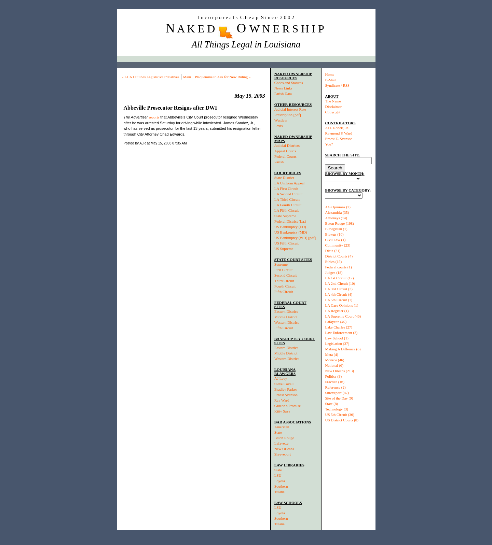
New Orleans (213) (339, 371)
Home (329, 74)
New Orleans (284, 449)
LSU (278, 475)
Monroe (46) (334, 360)
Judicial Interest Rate (290, 109)
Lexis (278, 126)
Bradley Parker (285, 389)
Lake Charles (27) (338, 327)
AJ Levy (280, 378)
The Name (333, 101)
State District (284, 178)
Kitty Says (282, 411)
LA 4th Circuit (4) (338, 294)
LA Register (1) (336, 311)
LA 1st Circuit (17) (339, 278)
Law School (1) (336, 338)
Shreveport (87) (336, 393)
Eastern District (286, 311)
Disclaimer (333, 106)
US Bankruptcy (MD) (290, 232)
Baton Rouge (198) (339, 223)
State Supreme (285, 216)
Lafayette (281, 443)
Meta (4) (331, 354)
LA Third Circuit (287, 199)
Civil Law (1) (335, 240)
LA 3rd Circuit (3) (338, 289)
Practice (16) (334, 382)
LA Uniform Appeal (289, 183)
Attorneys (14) (336, 218)
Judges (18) (333, 272)
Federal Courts (285, 156)
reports (154, 117)
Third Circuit (284, 281)
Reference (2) (335, 387)
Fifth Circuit (283, 292)
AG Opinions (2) (338, 207)
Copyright (332, 112)
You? (329, 144)
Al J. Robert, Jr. (336, 128)
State (278, 432)
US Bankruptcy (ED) (290, 227)
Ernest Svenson (286, 395)
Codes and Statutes (288, 83)
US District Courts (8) (341, 420)
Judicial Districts (287, 145)
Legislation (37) (337, 343)
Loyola (279, 481)
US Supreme (283, 249)
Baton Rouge (284, 438)
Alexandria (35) (337, 212)
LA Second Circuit (288, 194)
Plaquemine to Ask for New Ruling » (222, 77)
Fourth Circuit (285, 286)
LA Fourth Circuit (287, 205)
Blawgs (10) (334, 234)
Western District (286, 322)
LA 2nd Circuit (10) (340, 283)
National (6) (334, 365)
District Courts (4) (339, 256)
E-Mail (330, 80)
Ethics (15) (333, 262)
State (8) (331, 404)
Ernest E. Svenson (338, 139)
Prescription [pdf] (287, 115)
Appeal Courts (285, 151)
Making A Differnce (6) (342, 349)
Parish (279, 162)
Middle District (286, 317)
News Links (283, 88)
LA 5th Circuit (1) (338, 300)
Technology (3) (336, 409)
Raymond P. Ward (338, 133)
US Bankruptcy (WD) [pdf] (295, 238)
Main (187, 77)
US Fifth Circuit (286, 243)
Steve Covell (284, 384)
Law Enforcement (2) (341, 333)
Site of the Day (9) (339, 398)
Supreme (281, 264)
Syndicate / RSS (337, 85)
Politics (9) (333, 376)
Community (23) (337, 245)
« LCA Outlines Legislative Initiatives (150, 77)
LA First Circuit (286, 188)
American (281, 427)
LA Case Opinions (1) (341, 305)
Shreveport (282, 454)
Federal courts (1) (338, 267)
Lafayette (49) (335, 322)
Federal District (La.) (290, 221)
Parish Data (283, 94)
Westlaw (280, 120)
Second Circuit (285, 275)
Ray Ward (281, 400)
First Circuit (283, 270)
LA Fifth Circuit (286, 210)
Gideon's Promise (287, 406)
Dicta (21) (332, 251)
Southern (281, 486)
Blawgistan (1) (336, 229)
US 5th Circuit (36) (339, 415)
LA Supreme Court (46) (343, 316)
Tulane (279, 492)
